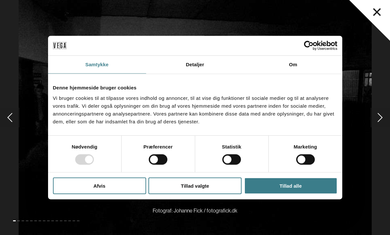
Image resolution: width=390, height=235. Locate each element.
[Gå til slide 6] (35, 221)
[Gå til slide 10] (52, 221)
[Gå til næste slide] (380, 117)
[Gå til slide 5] (31, 221)
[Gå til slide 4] (27, 221)
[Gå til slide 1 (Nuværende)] (14, 221)
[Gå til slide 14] (69, 221)
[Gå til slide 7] (40, 221)
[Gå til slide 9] (48, 221)
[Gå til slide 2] (18, 221)
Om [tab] (293, 64)
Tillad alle (291, 185)
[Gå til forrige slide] (10, 117)
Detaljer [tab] (195, 64)
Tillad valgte (195, 185)
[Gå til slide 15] (74, 221)
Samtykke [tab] (97, 64)
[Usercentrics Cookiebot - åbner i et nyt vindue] (308, 46)
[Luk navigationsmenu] (377, 12)
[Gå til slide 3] (23, 221)
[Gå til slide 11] (57, 221)
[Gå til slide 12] (61, 221)
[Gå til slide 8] (44, 221)
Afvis (99, 185)
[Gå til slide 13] (65, 221)
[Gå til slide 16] (78, 221)
